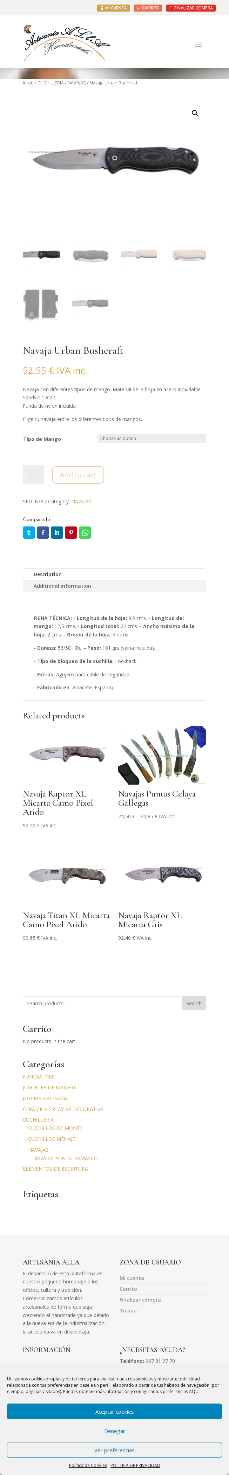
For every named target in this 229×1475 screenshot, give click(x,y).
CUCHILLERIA (51, 83)
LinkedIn (57, 531)
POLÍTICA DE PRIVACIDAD (135, 1465)
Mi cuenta (132, 1277)
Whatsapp (85, 531)
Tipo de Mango (42, 438)
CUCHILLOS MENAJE (51, 1138)
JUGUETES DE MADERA (49, 1086)
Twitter (29, 531)
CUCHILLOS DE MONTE (55, 1127)
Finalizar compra (140, 1299)
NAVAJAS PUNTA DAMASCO (65, 1157)
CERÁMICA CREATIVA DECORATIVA (63, 1108)
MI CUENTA (116, 8)
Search (194, 1002)
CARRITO (151, 8)
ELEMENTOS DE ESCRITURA (55, 1168)
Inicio (28, 83)
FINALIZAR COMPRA (193, 8)
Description (48, 573)
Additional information (62, 584)
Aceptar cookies (114, 1411)
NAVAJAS (77, 83)
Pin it (71, 531)
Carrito (128, 1288)
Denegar (114, 1430)
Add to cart (78, 473)
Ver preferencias (114, 1450)
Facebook (43, 531)
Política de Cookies (88, 1465)
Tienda (128, 1310)
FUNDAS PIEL (38, 1076)
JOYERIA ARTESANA (45, 1097)
